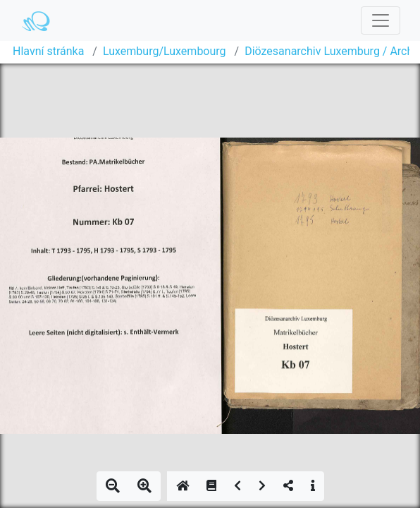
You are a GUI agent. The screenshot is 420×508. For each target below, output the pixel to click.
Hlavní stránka (48, 51)
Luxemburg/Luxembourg (164, 51)
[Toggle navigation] (380, 20)
